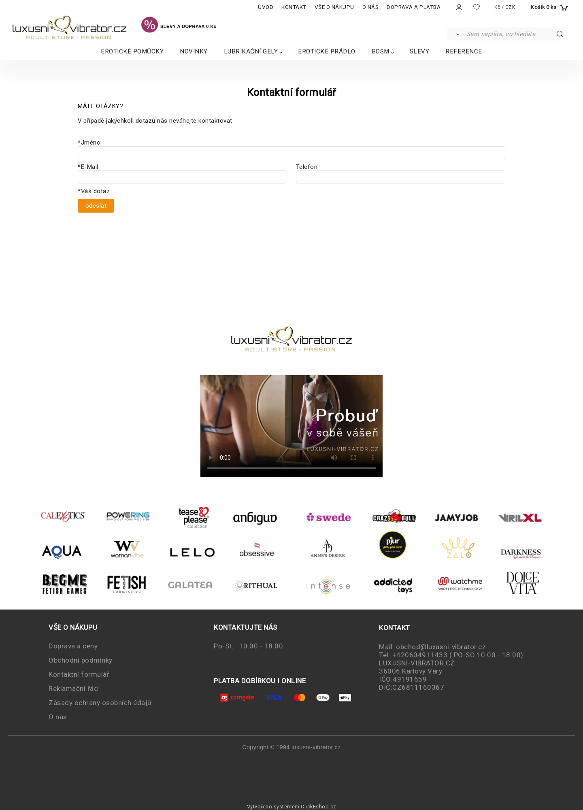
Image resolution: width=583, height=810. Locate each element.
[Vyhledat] (456, 34)
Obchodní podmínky (81, 660)
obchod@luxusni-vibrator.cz (441, 647)
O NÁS (370, 7)
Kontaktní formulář (79, 674)
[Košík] (548, 7)
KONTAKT (293, 7)
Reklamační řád (73, 688)
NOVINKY (194, 51)
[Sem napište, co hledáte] (516, 34)
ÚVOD (265, 7)
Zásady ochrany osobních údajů (100, 703)
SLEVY (420, 51)
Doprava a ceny (73, 646)
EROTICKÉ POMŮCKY (132, 51)
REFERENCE (463, 51)
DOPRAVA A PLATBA (413, 7)
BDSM (380, 51)
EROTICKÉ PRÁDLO (326, 51)
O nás (58, 717)
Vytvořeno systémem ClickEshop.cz (291, 807)
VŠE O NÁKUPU (334, 7)
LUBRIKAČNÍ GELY (251, 51)
